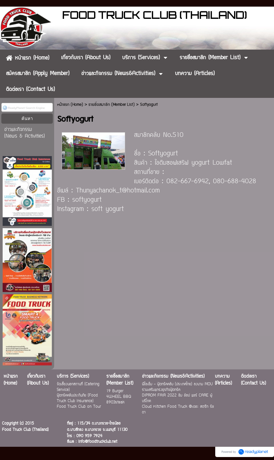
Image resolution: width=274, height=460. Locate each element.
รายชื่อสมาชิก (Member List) (111, 104)
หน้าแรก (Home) (70, 104)
